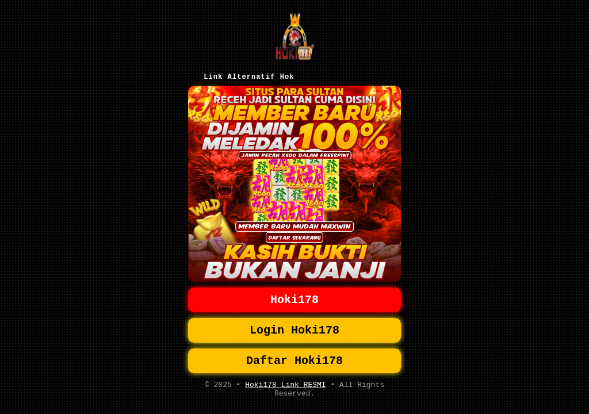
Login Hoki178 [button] (294, 323)
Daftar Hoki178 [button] (294, 356)
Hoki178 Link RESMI (285, 382)
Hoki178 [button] (294, 290)
